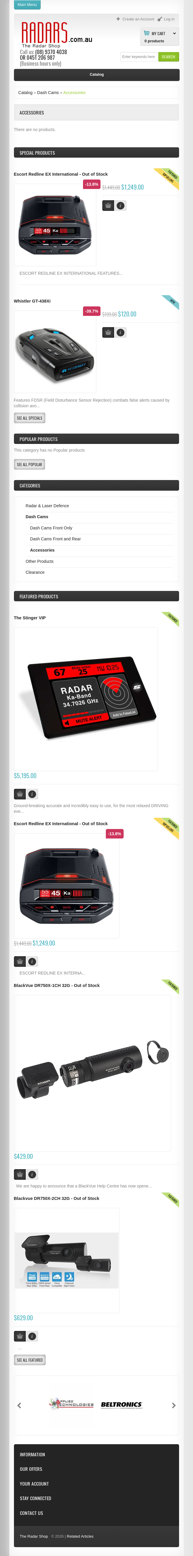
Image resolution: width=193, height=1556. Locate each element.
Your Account (34, 1483)
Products (39, 596)
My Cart (158, 33)
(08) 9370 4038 (51, 52)
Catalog (25, 92)
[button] (168, 56)
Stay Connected (35, 1498)
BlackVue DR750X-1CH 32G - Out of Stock (57, 985)
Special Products (37, 152)
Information (32, 1454)
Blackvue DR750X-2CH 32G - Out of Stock (56, 1198)
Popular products (39, 438)
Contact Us (31, 1513)
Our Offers (31, 1469)
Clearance (35, 572)
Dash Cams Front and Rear (55, 539)
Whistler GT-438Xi (32, 301)
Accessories (74, 92)
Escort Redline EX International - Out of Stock (61, 174)
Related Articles (80, 1536)
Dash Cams (48, 92)
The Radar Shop (34, 1536)
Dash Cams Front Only (51, 528)
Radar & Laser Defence (47, 505)
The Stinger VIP (30, 617)
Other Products (40, 561)
